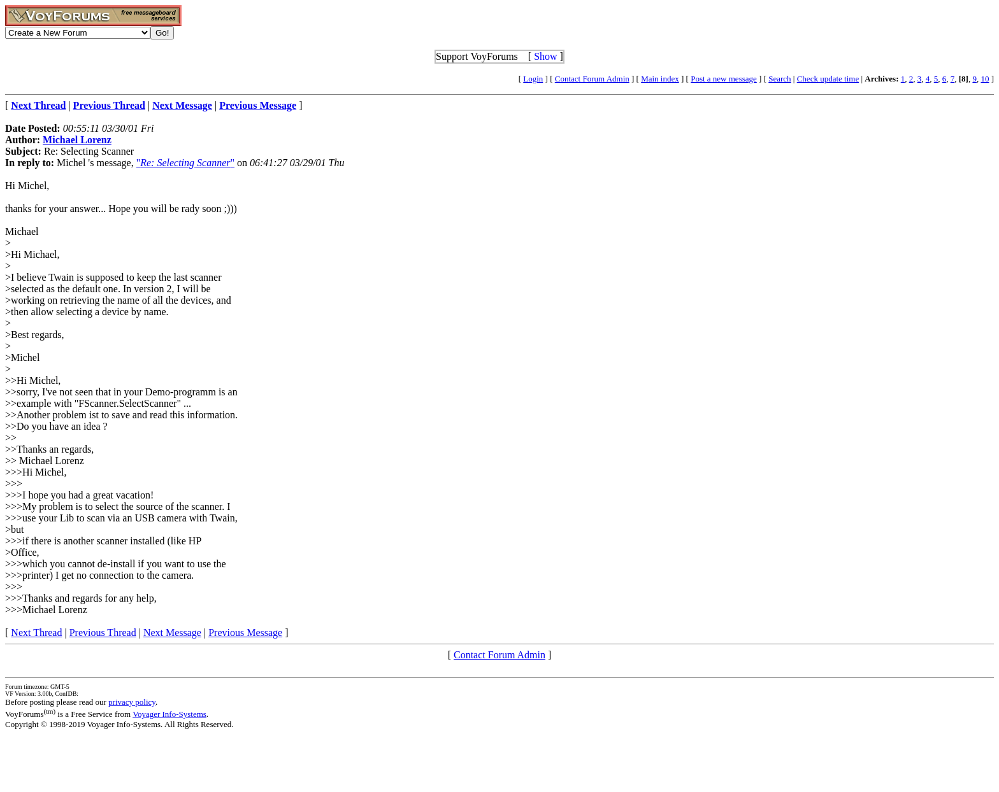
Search (779, 78)
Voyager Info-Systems (169, 714)
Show (545, 56)
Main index (660, 78)
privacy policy (131, 702)
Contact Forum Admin (592, 78)
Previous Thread (102, 632)
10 (985, 78)
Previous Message (245, 632)
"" (185, 162)
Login (533, 78)
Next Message (172, 632)
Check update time (828, 78)
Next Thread (36, 632)
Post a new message (724, 78)
